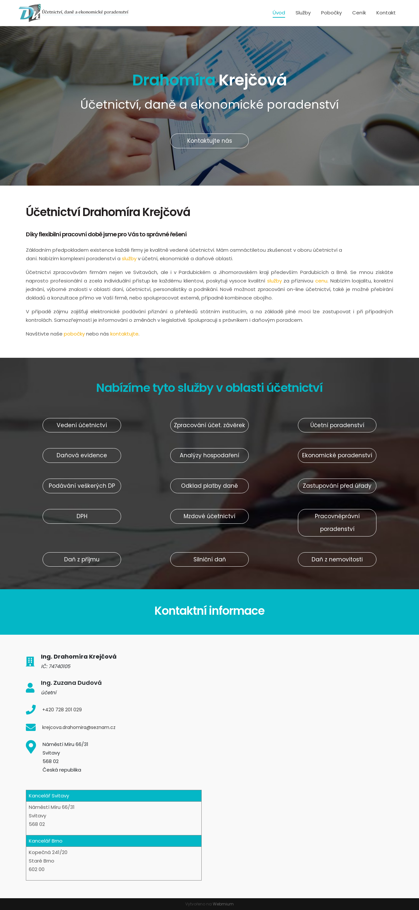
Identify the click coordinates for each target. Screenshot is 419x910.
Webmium (223, 904)
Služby (303, 12)
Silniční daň (209, 559)
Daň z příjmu (82, 559)
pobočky (74, 333)
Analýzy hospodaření (209, 455)
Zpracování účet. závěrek (209, 425)
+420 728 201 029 (62, 709)
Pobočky (331, 12)
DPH (82, 516)
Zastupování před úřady (337, 486)
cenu (321, 280)
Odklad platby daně (209, 486)
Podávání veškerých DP (82, 486)
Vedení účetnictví (82, 425)
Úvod (279, 12)
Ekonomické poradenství (337, 455)
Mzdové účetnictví (209, 516)
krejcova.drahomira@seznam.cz (79, 727)
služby (130, 258)
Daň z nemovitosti (337, 559)
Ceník (359, 12)
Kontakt (386, 12)
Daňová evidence (82, 455)
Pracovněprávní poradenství (337, 522)
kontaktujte (124, 333)
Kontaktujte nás (209, 141)
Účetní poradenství (337, 425)
